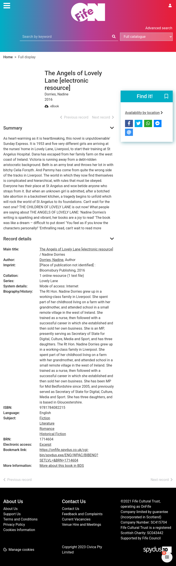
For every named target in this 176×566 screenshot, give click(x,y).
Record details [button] (17, 238)
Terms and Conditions (20, 519)
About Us (10, 509)
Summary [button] (12, 128)
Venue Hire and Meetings (81, 524)
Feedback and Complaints (82, 514)
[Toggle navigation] (7, 5)
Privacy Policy (14, 524)
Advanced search (158, 28)
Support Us (12, 514)
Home (8, 57)
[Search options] (146, 37)
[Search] (113, 37)
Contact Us (70, 509)
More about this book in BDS (62, 466)
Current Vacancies (76, 519)
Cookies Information (19, 530)
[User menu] (170, 6)
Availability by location (144, 113)
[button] (166, 96)
